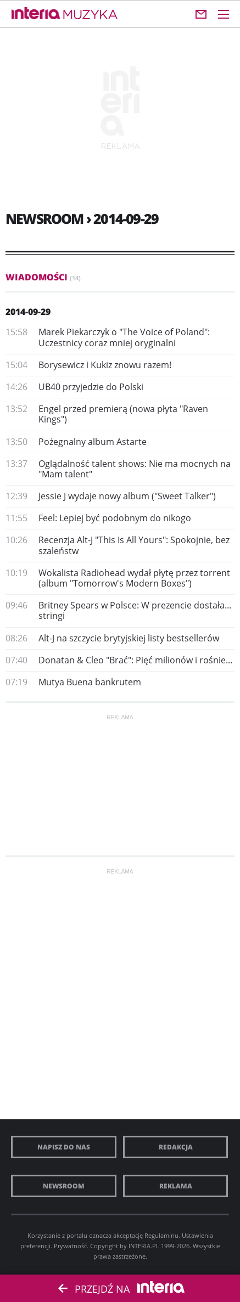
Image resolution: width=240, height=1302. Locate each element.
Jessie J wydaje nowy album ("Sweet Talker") (127, 496)
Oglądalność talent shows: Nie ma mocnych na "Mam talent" (134, 469)
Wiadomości (43, 277)
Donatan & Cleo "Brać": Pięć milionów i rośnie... (135, 660)
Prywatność (70, 1246)
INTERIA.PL (144, 1246)
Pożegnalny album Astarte (92, 442)
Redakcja (176, 1147)
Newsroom (64, 1186)
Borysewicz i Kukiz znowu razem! (104, 365)
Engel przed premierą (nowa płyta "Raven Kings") (123, 414)
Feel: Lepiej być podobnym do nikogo (114, 518)
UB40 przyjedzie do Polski (90, 387)
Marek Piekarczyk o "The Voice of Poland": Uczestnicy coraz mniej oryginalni (124, 337)
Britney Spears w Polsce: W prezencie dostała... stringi (134, 610)
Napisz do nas (63, 1147)
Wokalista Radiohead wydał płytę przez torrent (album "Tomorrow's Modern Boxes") (134, 578)
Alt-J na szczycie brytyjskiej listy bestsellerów (128, 638)
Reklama (175, 1186)
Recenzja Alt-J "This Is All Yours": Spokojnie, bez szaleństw (134, 545)
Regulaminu (161, 1235)
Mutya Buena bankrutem (89, 682)
